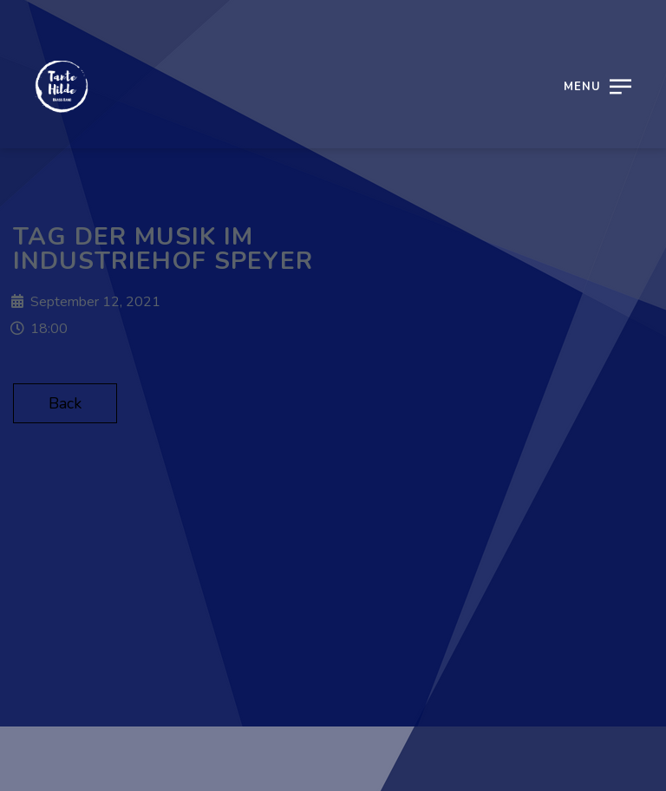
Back (65, 403)
